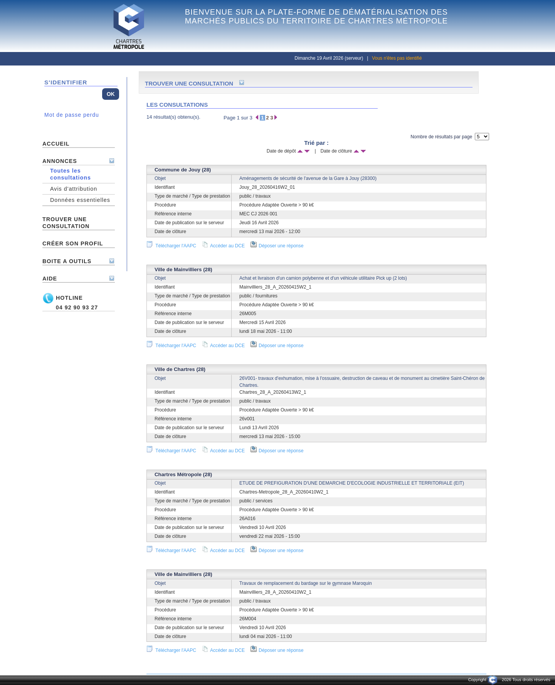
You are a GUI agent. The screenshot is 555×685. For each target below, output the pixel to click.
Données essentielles (80, 200)
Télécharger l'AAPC (171, 245)
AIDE (49, 278)
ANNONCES (59, 161)
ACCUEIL (56, 144)
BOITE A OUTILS (66, 261)
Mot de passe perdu (71, 115)
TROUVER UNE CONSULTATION (65, 222)
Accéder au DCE (223, 245)
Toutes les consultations (70, 174)
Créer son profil (72, 243)
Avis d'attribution (73, 189)
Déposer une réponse (277, 245)
